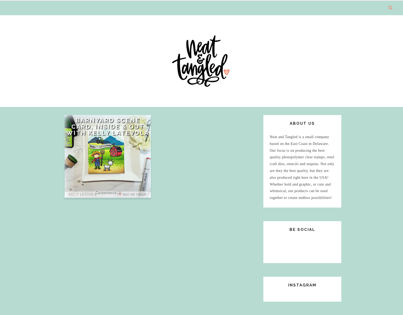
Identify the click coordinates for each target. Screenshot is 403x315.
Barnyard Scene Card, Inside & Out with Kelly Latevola (107, 126)
